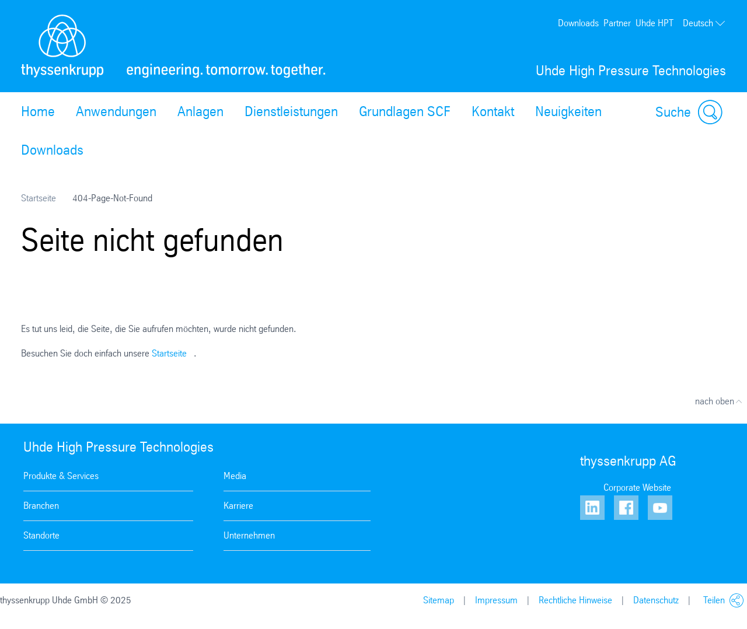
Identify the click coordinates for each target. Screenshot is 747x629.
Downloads (578, 23)
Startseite (38, 198)
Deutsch (704, 23)
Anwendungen (116, 111)
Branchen (41, 505)
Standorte (41, 535)
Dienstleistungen (291, 111)
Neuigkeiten (568, 111)
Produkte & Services (61, 475)
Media (235, 475)
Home (38, 111)
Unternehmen (249, 535)
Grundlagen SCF (405, 111)
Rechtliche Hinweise (575, 600)
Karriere (238, 505)
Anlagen (200, 111)
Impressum (496, 600)
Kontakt (493, 111)
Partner (617, 23)
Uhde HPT (654, 23)
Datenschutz (656, 600)
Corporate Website (637, 487)
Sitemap (438, 600)
